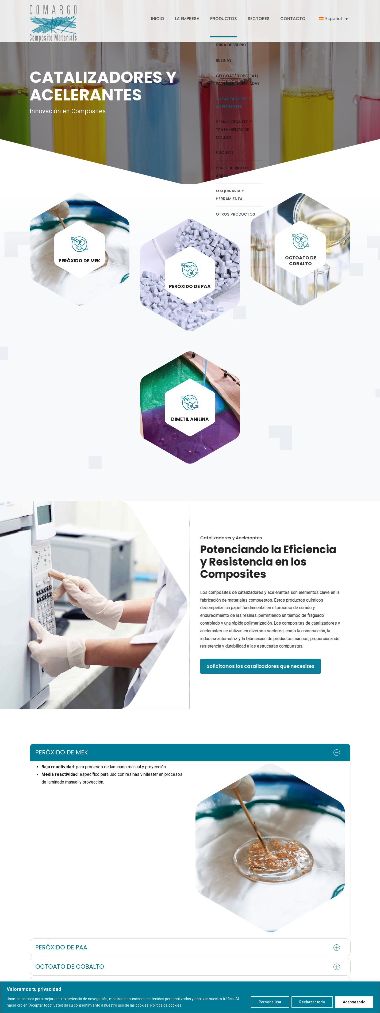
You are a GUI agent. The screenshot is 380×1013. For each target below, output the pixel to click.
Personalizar (270, 1002)
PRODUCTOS (223, 18)
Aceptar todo (354, 1002)
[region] (190, 997)
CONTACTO (292, 18)
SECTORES (259, 18)
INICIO (157, 18)
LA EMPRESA (187, 18)
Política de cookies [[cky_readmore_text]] (165, 1005)
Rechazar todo (312, 1002)
